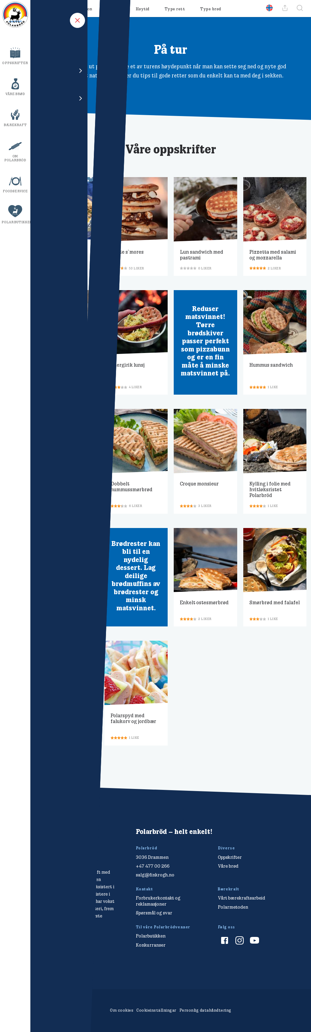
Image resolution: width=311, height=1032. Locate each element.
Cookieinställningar (156, 1010)
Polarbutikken (16, 222)
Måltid (114, 9)
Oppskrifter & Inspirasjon (65, 9)
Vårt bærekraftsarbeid (241, 898)
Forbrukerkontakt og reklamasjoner (158, 901)
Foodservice (15, 191)
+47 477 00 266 (152, 866)
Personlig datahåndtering (205, 1010)
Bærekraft (15, 125)
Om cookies (121, 1010)
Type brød (210, 9)
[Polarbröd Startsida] (58, 842)
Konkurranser (151, 945)
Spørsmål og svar (154, 913)
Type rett (175, 9)
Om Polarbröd (15, 158)
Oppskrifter (15, 63)
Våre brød (15, 94)
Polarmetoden (233, 907)
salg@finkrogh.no (155, 875)
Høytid (142, 9)
